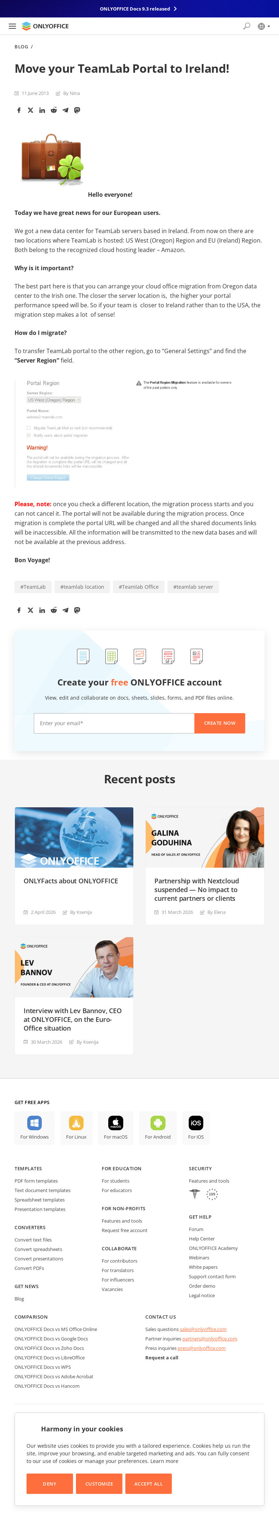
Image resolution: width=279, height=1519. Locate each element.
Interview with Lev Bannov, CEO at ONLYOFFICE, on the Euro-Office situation (73, 1019)
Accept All (148, 1483)
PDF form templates (36, 1181)
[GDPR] (212, 1195)
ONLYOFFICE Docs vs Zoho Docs (49, 1348)
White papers (203, 1267)
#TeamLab (33, 586)
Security (200, 1168)
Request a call (161, 1357)
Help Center (202, 1238)
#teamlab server (193, 586)
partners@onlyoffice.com (209, 1338)
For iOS (196, 1137)
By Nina (71, 93)
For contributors (119, 1261)
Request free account (124, 1230)
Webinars (199, 1257)
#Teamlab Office (139, 586)
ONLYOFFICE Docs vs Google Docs (51, 1338)
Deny (49, 1483)
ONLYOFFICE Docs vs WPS (43, 1367)
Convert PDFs (29, 1268)
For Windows (34, 1137)
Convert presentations (39, 1258)
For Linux (76, 1137)
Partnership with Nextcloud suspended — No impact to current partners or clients (196, 889)
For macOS (116, 1137)
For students (115, 1181)
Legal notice (202, 1295)
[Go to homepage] (45, 26)
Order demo (202, 1286)
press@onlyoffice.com (202, 1348)
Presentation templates (40, 1209)
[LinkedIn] (42, 110)
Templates (28, 1168)
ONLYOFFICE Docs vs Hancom (47, 1386)
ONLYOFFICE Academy (213, 1248)
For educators (117, 1190)
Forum (196, 1229)
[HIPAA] (195, 1195)
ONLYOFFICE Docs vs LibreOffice (50, 1357)
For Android (158, 1137)
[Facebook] (19, 110)
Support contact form (212, 1276)
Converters (30, 1227)
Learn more (164, 1461)
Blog (21, 47)
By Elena (216, 912)
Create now (219, 723)
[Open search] (246, 26)
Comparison (31, 1317)
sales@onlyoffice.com (203, 1329)
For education (122, 1168)
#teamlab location (82, 586)
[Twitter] (30, 110)
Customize (99, 1483)
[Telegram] (65, 110)
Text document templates (42, 1190)
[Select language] (263, 26)
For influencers (118, 1279)
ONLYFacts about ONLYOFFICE (71, 880)
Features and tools (122, 1221)
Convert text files (33, 1239)
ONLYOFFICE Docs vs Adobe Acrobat (54, 1376)
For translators (118, 1270)
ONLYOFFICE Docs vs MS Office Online (56, 1329)
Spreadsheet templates (40, 1199)
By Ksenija (81, 912)
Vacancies (112, 1289)
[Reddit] (53, 110)
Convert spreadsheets (38, 1249)
